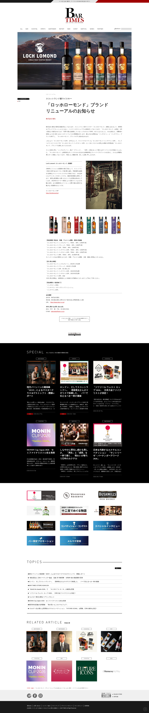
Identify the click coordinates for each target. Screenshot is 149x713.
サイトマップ (55, 705)
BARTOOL (84, 29)
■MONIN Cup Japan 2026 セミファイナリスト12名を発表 (47, 601)
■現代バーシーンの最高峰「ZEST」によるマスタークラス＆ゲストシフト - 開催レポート (56, 574)
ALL (21, 29)
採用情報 (87, 705)
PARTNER (100, 29)
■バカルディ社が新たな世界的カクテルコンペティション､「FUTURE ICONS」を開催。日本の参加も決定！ (62, 608)
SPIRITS (43, 29)
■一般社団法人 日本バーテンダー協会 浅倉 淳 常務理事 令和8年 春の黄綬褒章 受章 (55, 578)
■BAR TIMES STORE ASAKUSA (38, 585)
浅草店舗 (116, 696)
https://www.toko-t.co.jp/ (57, 302)
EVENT (75, 29)
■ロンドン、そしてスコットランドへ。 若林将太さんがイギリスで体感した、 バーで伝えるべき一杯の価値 (63, 581)
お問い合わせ (37, 705)
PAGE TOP (145, 709)
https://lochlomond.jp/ (52, 193)
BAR (27, 29)
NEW (68, 29)
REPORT (61, 29)
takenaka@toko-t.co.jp (57, 311)
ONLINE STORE (118, 694)
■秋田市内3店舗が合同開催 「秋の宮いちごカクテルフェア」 (48, 604)
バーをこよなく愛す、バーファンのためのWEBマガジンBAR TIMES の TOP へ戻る (74, 319)
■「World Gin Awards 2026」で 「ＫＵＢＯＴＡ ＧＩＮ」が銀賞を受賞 (51, 589)
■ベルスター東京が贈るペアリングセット (41, 597)
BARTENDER (52, 29)
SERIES (92, 29)
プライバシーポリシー (67, 705)
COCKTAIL (34, 29)
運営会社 (29, 705)
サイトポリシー (79, 705)
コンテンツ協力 (46, 705)
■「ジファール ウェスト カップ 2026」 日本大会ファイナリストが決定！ (52, 593)
